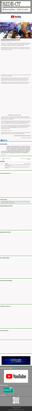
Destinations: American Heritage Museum (25, 159)
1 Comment (9, 41)
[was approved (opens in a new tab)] (13, 127)
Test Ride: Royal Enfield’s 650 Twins (7, 159)
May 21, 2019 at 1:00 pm (27, 163)
